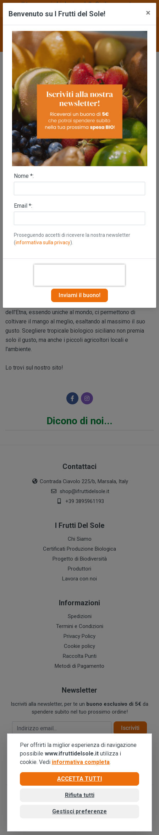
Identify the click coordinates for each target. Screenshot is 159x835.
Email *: (23, 205)
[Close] (148, 13)
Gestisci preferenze (79, 811)
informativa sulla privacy (43, 242)
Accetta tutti (79, 778)
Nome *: (24, 176)
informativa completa (81, 762)
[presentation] (79, 275)
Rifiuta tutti (79, 795)
